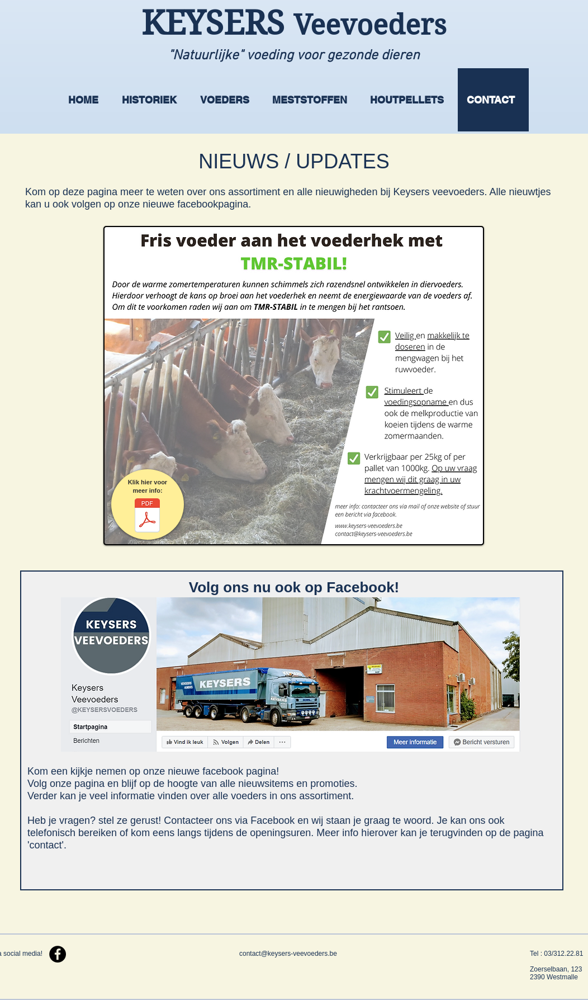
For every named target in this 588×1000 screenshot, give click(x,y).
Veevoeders (370, 24)
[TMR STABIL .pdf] (147, 516)
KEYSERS (217, 23)
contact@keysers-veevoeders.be (288, 953)
